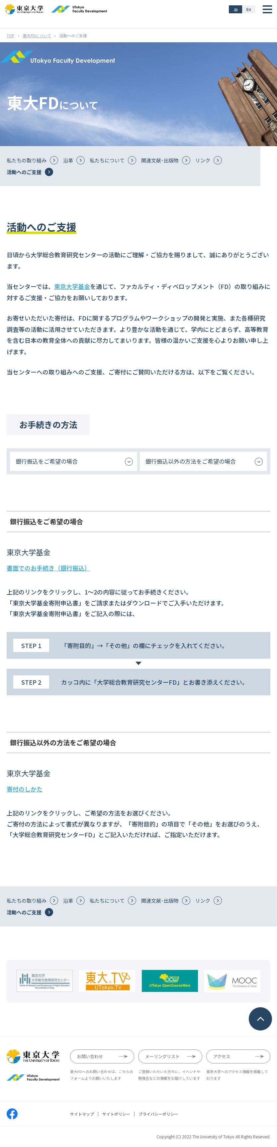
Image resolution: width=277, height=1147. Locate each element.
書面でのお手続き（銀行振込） (48, 568)
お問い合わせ (90, 1056)
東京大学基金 (72, 286)
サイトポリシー (116, 1114)
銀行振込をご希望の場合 (47, 461)
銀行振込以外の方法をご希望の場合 (190, 461)
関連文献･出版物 (160, 160)
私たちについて (107, 160)
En (248, 9)
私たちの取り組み (26, 160)
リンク (202, 160)
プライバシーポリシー (158, 1114)
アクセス (221, 1056)
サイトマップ (82, 1114)
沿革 (68, 160)
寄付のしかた (25, 789)
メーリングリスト (162, 1056)
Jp (235, 9)
